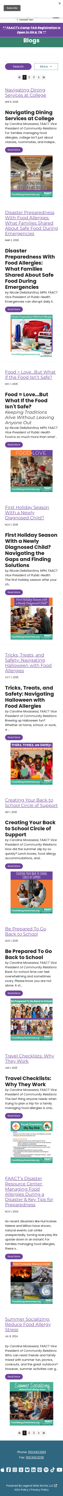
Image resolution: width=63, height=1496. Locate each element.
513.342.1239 (35, 1457)
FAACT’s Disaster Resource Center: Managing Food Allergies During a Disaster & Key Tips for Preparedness (29, 1191)
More (44, 66)
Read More (14, 149)
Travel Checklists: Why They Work (29, 1058)
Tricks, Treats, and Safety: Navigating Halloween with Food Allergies (28, 662)
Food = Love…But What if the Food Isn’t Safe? (30, 374)
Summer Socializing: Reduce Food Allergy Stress (28, 1324)
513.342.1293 (37, 1452)
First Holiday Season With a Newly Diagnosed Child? (27, 512)
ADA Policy (21, 1490)
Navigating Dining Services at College (25, 92)
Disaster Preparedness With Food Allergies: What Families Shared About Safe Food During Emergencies (31, 223)
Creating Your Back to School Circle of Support (31, 802)
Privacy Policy (40, 1490)
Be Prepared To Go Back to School (25, 931)
